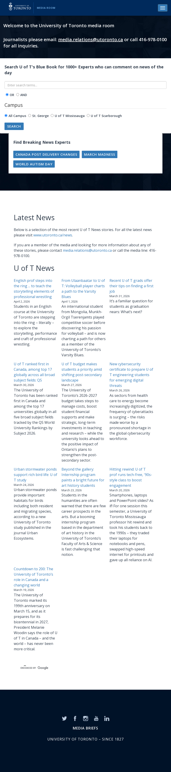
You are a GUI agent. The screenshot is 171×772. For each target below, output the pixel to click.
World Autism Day (34, 164)
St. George (40, 116)
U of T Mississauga (70, 116)
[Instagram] (85, 718)
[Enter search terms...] (85, 85)
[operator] (7, 94)
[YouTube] (96, 718)
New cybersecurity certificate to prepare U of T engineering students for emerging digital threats (131, 374)
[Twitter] (64, 718)
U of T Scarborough (106, 116)
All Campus (17, 116)
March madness (99, 154)
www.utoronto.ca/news (52, 235)
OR (12, 95)
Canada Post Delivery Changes (46, 154)
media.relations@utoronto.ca (90, 39)
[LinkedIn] (106, 718)
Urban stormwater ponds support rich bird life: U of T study (35, 474)
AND (23, 95)
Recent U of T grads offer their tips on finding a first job (131, 286)
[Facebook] (75, 718)
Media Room (46, 7)
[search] (80, 668)
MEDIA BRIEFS (85, 728)
